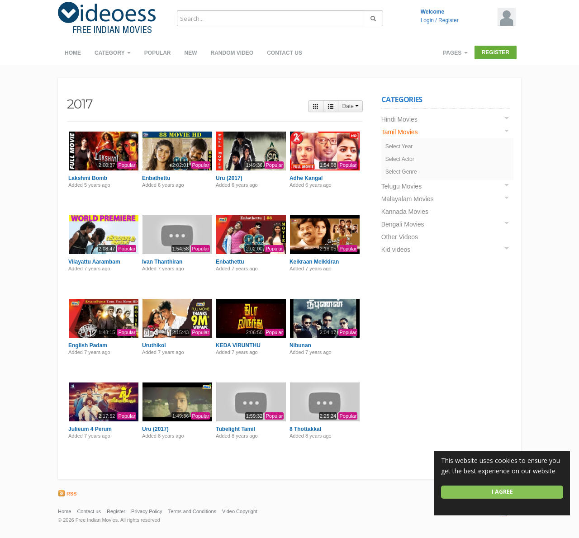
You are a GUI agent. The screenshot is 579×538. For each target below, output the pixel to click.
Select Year (399, 146)
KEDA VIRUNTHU (238, 345)
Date (350, 106)
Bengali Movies (402, 224)
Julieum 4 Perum (90, 429)
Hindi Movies (399, 119)
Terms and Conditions (192, 511)
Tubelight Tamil (235, 429)
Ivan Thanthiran (162, 262)
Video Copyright (239, 511)
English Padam (87, 345)
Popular (157, 53)
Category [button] (113, 53)
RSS (67, 493)
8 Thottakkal (305, 429)
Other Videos (399, 237)
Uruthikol (154, 345)
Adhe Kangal (306, 178)
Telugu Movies (401, 186)
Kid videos (396, 249)
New (190, 53)
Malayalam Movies (407, 199)
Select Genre (401, 172)
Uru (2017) (229, 178)
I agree (502, 492)
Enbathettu (156, 178)
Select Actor (399, 159)
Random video (231, 53)
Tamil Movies (399, 132)
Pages (455, 53)
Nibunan (300, 345)
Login (427, 20)
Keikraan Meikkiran (314, 262)
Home (73, 53)
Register (448, 20)
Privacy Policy (146, 511)
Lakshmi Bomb (87, 178)
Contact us (284, 53)
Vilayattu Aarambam (94, 262)
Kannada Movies (404, 211)
